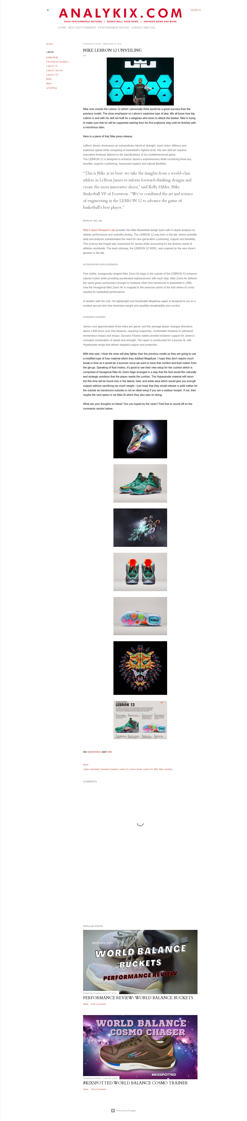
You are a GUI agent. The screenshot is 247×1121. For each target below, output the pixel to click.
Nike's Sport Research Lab (99, 230)
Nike (49, 83)
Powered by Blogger (123, 1111)
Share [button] (49, 43)
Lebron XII (52, 74)
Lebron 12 (52, 66)
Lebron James (54, 70)
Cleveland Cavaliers (57, 61)
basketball (52, 57)
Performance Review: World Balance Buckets (138, 998)
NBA (49, 79)
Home (62, 27)
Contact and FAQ (143, 27)
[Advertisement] (140, 893)
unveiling (51, 87)
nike (109, 751)
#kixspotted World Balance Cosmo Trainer (135, 1083)
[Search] (195, 10)
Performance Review (113, 27)
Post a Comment (98, 1004)
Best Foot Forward (82, 27)
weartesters (94, 751)
